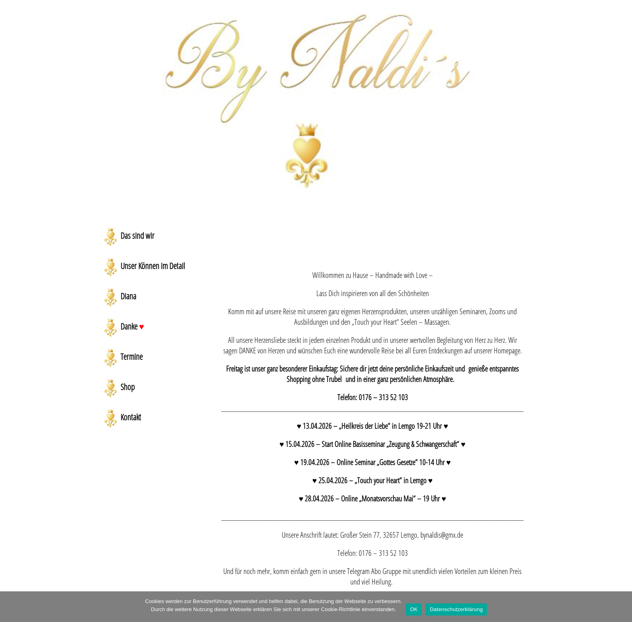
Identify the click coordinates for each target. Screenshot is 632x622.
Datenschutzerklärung (456, 609)
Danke (132, 326)
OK (414, 609)
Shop (128, 386)
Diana (128, 296)
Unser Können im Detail (153, 265)
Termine (132, 356)
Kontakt (131, 417)
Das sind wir (137, 235)
